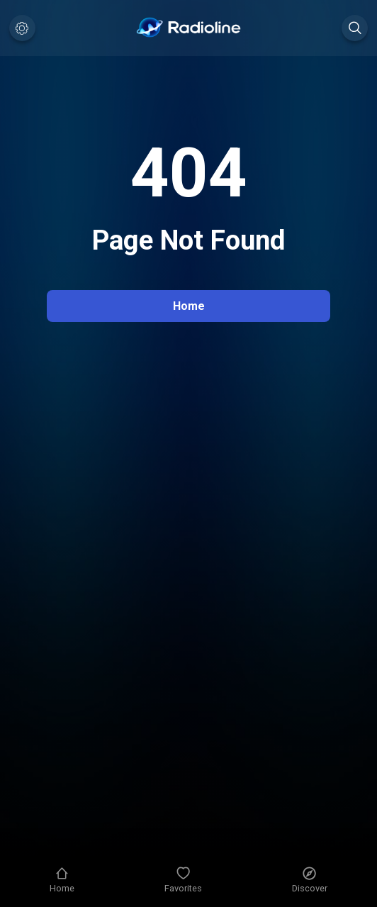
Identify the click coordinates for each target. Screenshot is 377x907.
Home (189, 306)
